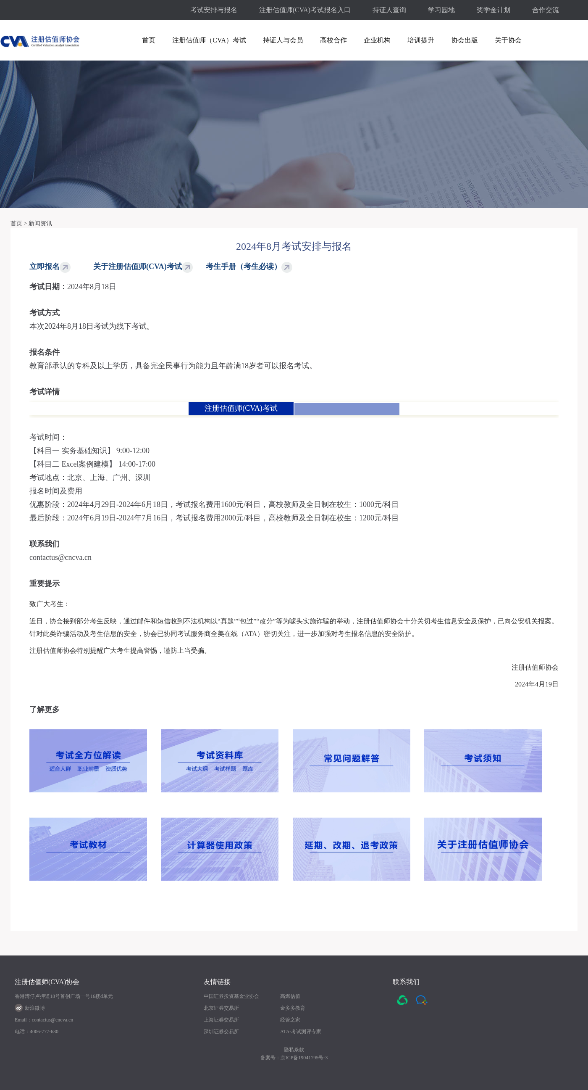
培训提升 (420, 40)
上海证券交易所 (221, 1020)
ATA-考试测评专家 (300, 1032)
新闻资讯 (40, 223)
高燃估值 (290, 996)
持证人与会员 (283, 40)
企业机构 (377, 40)
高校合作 (333, 40)
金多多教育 (292, 1008)
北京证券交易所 (221, 1008)
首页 (148, 40)
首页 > (18, 223)
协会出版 (464, 40)
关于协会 (508, 40)
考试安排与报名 (213, 9)
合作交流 (545, 9)
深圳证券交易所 (221, 1032)
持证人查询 (389, 9)
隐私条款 (294, 1050)
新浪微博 (30, 1008)
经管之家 (290, 1020)
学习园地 (441, 9)
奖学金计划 (493, 9)
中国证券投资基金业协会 (231, 996)
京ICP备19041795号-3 (304, 1058)
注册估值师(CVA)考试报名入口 (305, 9)
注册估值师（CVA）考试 (209, 40)
